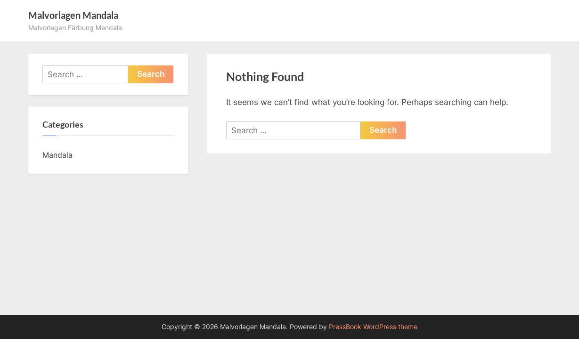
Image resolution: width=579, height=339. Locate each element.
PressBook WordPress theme (373, 327)
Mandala (57, 155)
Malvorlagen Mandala (73, 15)
